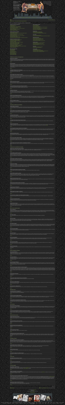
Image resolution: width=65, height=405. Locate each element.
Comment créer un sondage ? (13, 41)
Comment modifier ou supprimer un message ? (15, 40)
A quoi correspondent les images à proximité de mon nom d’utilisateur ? (17, 35)
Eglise (36, 402)
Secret (60, 402)
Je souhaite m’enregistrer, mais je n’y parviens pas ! (15, 26)
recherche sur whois (51, 376)
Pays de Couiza (2, 402)
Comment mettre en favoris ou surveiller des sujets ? (38, 43)
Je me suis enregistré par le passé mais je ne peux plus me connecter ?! (17, 28)
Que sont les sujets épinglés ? (13, 53)
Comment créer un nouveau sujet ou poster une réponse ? (16, 39)
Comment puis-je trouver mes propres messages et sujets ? (39, 40)
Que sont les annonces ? (12, 52)
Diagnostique (63, 402)
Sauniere (51, 402)
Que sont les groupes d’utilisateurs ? (36, 26)
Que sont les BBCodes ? (12, 49)
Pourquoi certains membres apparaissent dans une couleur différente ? (40, 28)
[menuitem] (11, 19)
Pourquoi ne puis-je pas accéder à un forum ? (14, 43)
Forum (54, 402)
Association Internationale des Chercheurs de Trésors (17, 402)
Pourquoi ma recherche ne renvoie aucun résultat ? (38, 38)
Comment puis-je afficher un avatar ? (14, 36)
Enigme (48, 402)
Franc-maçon (57, 402)
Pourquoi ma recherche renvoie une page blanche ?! (38, 39)
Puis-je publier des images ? (13, 51)
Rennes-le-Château (25, 402)
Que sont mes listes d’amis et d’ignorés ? (37, 35)
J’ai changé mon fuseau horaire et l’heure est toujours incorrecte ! (16, 34)
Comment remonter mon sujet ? (13, 47)
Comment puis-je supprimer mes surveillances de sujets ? (39, 44)
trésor (48, 17)
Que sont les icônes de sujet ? (13, 54)
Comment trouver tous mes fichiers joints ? (37, 47)
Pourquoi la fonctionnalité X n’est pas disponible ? (38, 50)
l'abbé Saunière (18, 17)
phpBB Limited (27, 367)
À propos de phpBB (25, 368)
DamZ (43, 402)
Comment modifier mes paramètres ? (14, 32)
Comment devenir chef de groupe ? (36, 27)
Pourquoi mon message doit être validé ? (14, 46)
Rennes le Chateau (23, 17)
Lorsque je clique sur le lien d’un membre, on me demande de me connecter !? (19, 37)
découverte (29, 17)
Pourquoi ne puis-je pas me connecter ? (14, 27)
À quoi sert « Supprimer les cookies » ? (14, 30)
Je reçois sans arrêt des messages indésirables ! (38, 32)
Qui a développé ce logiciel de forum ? (37, 49)
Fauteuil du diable (33, 402)
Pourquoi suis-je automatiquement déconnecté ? (15, 29)
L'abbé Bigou (29, 402)
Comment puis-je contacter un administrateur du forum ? (38, 51)
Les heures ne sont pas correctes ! (13, 33)
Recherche (46, 402)
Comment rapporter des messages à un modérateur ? (15, 45)
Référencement (39, 402)
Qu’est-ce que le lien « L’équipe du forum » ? (37, 29)
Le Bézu (10, 402)
